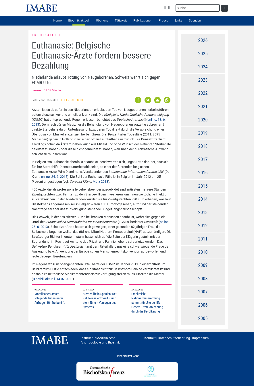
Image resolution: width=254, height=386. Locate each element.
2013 (203, 212)
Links (178, 20)
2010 (203, 252)
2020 (203, 120)
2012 (203, 225)
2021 (203, 106)
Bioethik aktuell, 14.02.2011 (53, 279)
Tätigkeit (121, 20)
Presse (163, 20)
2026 (203, 40)
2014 (203, 199)
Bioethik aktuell (78, 20)
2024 (203, 66)
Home (57, 20)
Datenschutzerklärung (174, 338)
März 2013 (100, 181)
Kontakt (150, 338)
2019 (203, 133)
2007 (203, 291)
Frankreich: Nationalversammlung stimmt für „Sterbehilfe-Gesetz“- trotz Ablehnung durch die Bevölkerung (147, 302)
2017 (203, 159)
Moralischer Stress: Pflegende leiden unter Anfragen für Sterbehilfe (49, 298)
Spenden (195, 20)
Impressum (200, 338)
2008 (203, 278)
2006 (203, 305)
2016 (203, 172)
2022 (203, 93)
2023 (203, 80)
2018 (203, 146)
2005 (203, 318)
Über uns (102, 20)
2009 (203, 265)
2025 (203, 53)
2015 (203, 186)
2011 (203, 239)
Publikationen (142, 20)
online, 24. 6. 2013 (54, 177)
